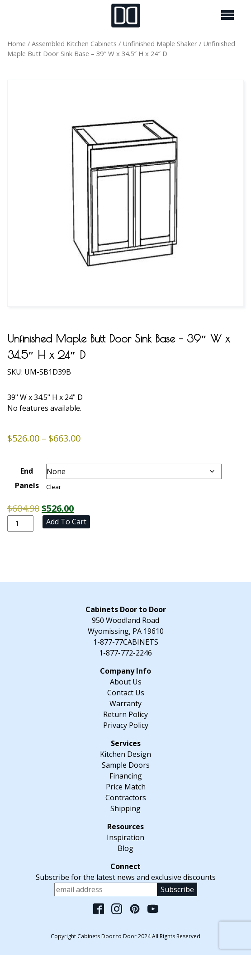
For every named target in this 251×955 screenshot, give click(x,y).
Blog (125, 848)
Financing (125, 776)
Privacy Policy (125, 725)
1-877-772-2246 (125, 653)
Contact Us (125, 693)
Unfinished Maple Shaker (160, 43)
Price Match (126, 787)
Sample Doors (126, 765)
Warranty (125, 703)
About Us (126, 682)
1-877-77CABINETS (125, 642)
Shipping (125, 808)
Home (16, 43)
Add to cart (66, 522)
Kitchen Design (125, 754)
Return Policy (125, 714)
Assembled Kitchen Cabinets (74, 43)
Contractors (125, 798)
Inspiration (125, 837)
